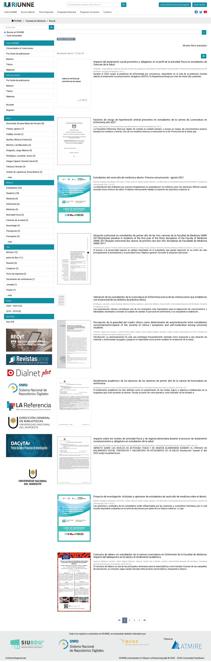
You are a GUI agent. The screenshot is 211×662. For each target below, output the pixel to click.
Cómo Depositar (46, 12)
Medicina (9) (12, 198)
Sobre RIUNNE (10, 12)
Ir (204, 32)
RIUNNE (18, 21)
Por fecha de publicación (17, 53)
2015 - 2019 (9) (13, 311)
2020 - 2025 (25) (14, 306)
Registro (10, 110)
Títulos (9, 64)
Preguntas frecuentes (89, 12)
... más (9, 177)
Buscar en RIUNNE (14, 32)
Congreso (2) (12, 268)
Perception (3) (13, 236)
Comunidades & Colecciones (19, 48)
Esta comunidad (13, 35)
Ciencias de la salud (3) (17, 220)
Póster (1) (11, 290)
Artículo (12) (12, 252)
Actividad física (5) (15, 215)
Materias (10, 70)
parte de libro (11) (14, 257)
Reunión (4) (11, 263)
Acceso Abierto (28, 12)
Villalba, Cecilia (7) (14, 134)
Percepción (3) (13, 231)
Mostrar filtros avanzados (195, 45)
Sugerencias (20, 658)
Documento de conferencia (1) (20, 279)
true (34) (10, 321)
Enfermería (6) (13, 204)
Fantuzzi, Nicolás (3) (15, 166)
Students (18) (12, 193)
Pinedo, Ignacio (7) (15, 129)
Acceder (10, 104)
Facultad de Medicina (36, 21)
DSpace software (150, 658)
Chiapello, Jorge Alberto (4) (19, 150)
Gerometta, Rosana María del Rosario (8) (25, 123)
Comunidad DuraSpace (193, 658)
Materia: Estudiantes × (66, 39)
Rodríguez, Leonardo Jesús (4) (20, 156)
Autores (10, 59)
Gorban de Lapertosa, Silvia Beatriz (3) (24, 172)
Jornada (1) (11, 284)
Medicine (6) (12, 209)
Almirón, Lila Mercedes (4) (18, 145)
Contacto (107, 12)
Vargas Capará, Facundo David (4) (22, 161)
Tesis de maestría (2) (16, 274)
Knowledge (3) (13, 225)
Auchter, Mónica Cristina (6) (19, 139)
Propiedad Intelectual (66, 12)
